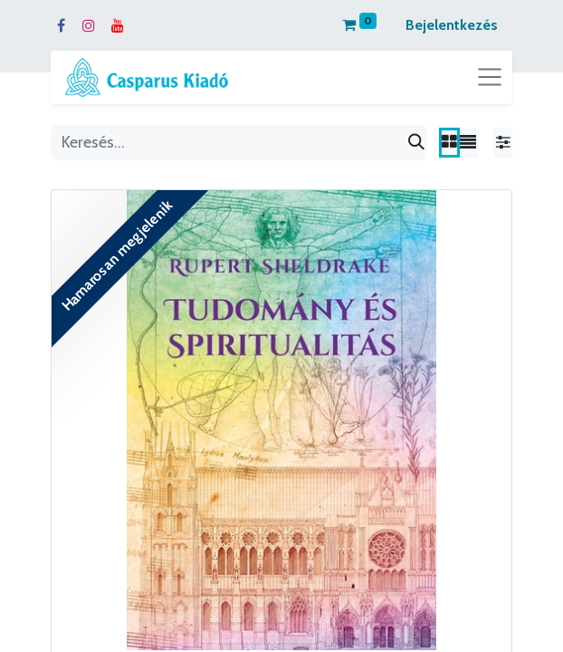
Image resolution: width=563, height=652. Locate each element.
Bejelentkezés (452, 25)
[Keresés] (416, 142)
